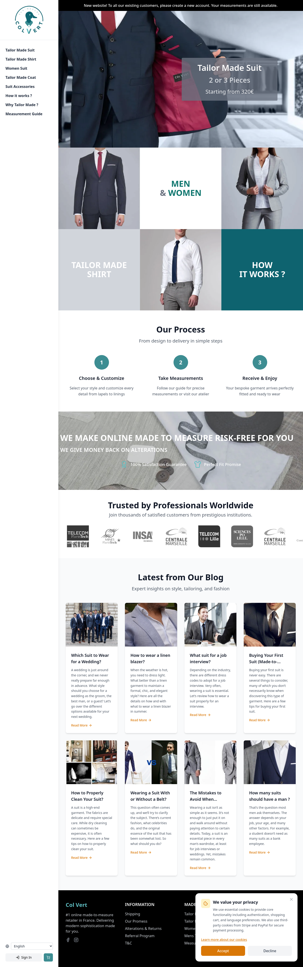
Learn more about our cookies (224, 939)
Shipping (132, 913)
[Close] (291, 899)
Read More (81, 725)
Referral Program (139, 935)
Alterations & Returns (143, 928)
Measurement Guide (23, 113)
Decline (269, 950)
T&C (128, 943)
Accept (223, 950)
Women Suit (16, 68)
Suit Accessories (20, 86)
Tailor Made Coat (20, 77)
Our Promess (136, 921)
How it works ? (18, 95)
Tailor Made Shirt (20, 59)
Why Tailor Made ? (21, 104)
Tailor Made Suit (20, 50)
